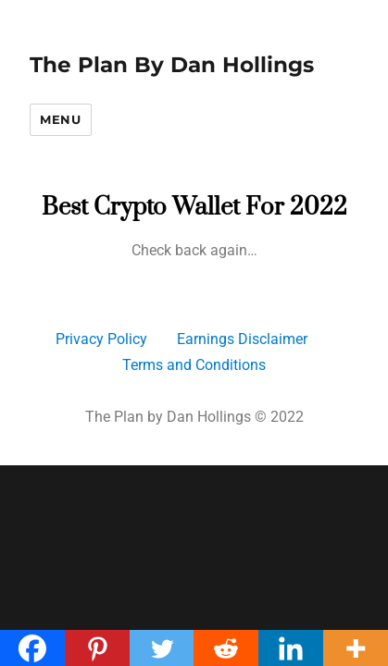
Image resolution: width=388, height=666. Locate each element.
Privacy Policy (101, 339)
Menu (60, 119)
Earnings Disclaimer (242, 339)
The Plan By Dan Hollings (172, 65)
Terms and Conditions (194, 365)
